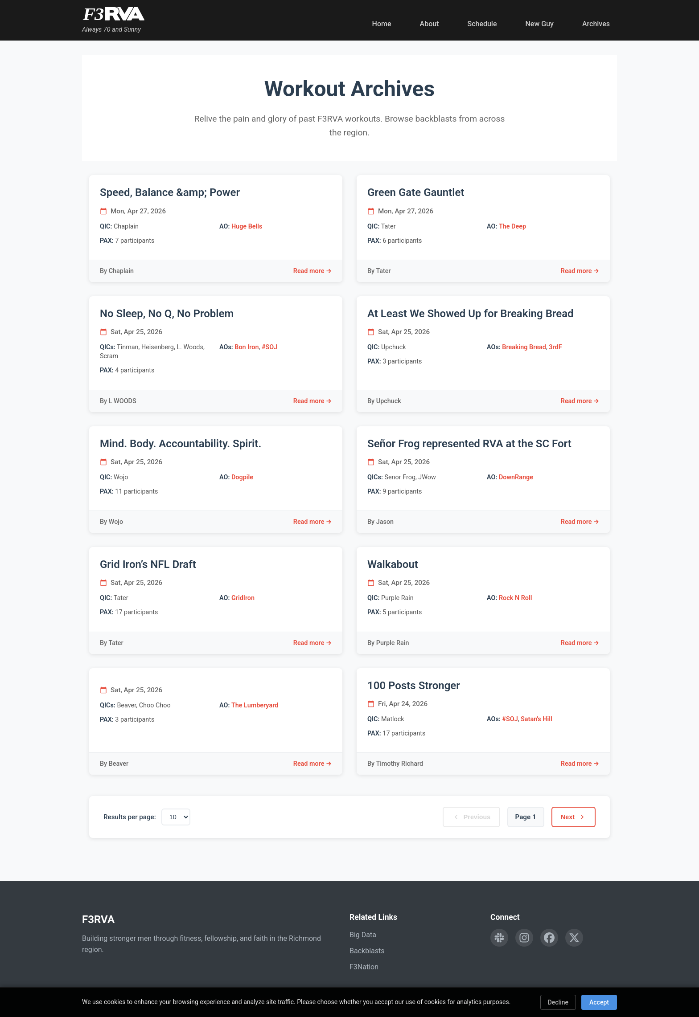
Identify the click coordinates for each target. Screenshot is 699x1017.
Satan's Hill (536, 719)
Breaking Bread (524, 347)
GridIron (243, 598)
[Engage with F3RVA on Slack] (499, 938)
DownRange (516, 477)
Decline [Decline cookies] (558, 1002)
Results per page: (129, 817)
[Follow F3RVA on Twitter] (574, 938)
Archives (596, 24)
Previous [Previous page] (470, 817)
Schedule (482, 24)
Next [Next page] (573, 817)
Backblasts (367, 951)
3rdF (555, 347)
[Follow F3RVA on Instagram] (524, 938)
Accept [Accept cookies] (599, 1002)
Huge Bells (246, 226)
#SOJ (269, 347)
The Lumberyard (254, 705)
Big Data (363, 935)
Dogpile (242, 477)
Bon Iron (246, 347)
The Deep (512, 226)
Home (381, 24)
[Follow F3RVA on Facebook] (549, 938)
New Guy (540, 24)
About (429, 24)
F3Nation (364, 967)
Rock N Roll (515, 598)
